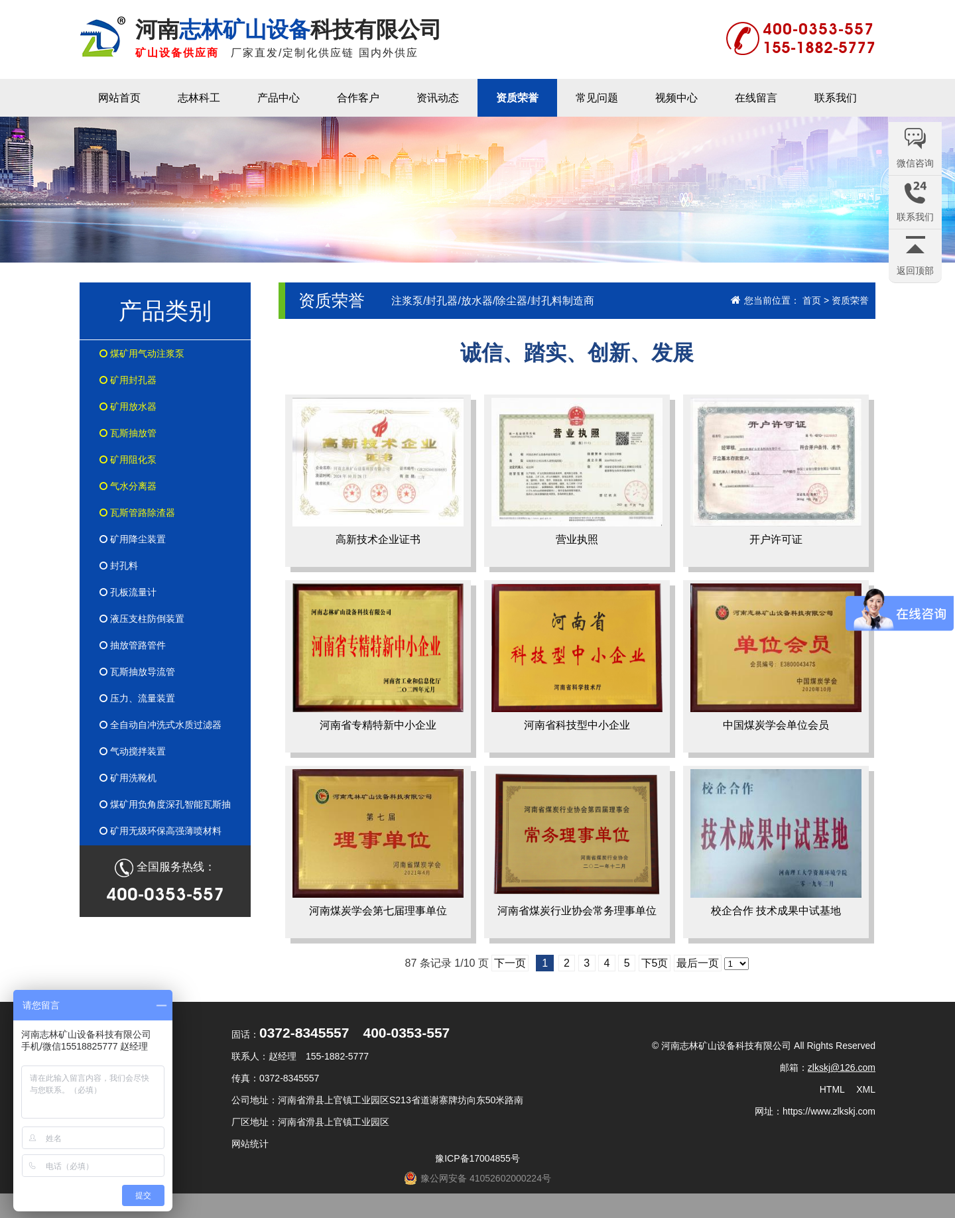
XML (865, 1089)
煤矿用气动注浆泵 (141, 353)
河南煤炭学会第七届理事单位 (378, 842)
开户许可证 (775, 471)
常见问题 (597, 97)
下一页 (510, 963)
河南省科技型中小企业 (577, 657)
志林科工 (199, 97)
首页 (811, 300)
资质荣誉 (517, 97)
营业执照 (577, 471)
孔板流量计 (128, 592)
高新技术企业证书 (378, 471)
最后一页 (697, 963)
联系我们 (835, 97)
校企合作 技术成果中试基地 (775, 842)
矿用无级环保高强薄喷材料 (160, 830)
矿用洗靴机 (128, 777)
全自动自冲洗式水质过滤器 (160, 724)
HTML (832, 1089)
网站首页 (119, 97)
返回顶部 (915, 270)
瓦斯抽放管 (128, 433)
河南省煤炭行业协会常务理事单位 (577, 842)
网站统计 (250, 1143)
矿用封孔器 (128, 380)
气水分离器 (128, 486)
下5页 (654, 963)
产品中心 (278, 97)
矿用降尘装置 (132, 539)
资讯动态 (437, 97)
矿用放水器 (128, 406)
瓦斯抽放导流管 (137, 671)
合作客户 (358, 97)
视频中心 (676, 97)
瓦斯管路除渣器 (137, 512)
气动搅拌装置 (132, 751)
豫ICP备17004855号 (477, 1158)
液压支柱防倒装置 (141, 618)
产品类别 (165, 311)
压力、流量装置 (137, 698)
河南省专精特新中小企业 (378, 657)
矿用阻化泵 (128, 459)
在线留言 (756, 97)
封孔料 (118, 565)
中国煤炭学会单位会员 (775, 657)
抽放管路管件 (132, 645)
